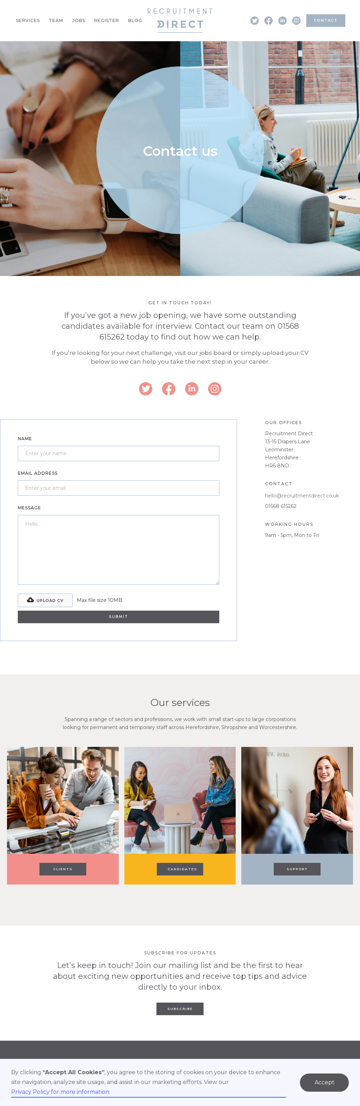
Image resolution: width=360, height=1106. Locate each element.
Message (29, 507)
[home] (180, 20)
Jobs (78, 20)
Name (25, 438)
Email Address (38, 473)
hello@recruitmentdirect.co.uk (302, 496)
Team (56, 20)
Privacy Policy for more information (60, 1092)
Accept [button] (325, 1082)
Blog (135, 20)
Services (28, 20)
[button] (45, 600)
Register (106, 20)
